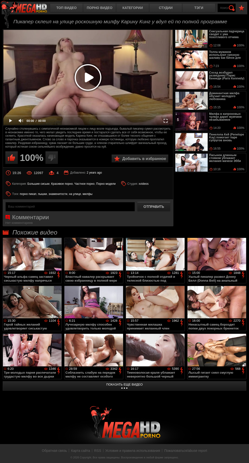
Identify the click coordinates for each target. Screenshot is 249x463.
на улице (75, 194)
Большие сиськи (38, 183)
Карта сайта (80, 451)
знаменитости (58, 194)
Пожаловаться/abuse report (185, 451)
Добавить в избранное (144, 159)
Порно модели (106, 183)
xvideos (144, 183)
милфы (87, 194)
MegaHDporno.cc (28, 8)
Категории (133, 8)
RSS (97, 451)
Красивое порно (62, 183)
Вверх (241, 454)
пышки (42, 194)
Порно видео (100, 8)
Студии (165, 8)
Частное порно (84, 183)
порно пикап (28, 194)
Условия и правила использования (132, 451)
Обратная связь (54, 451)
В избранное (241, 8)
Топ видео (66, 8)
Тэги (198, 8)
